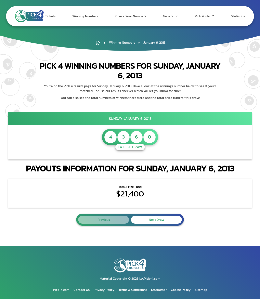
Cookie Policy (181, 289)
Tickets (61, 16)
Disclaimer (159, 289)
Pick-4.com (61, 289)
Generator (174, 16)
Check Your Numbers (137, 16)
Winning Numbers (94, 16)
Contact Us (82, 289)
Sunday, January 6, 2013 (130, 118)
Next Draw (156, 219)
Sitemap (201, 289)
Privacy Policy (104, 289)
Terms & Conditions (133, 289)
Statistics (238, 16)
